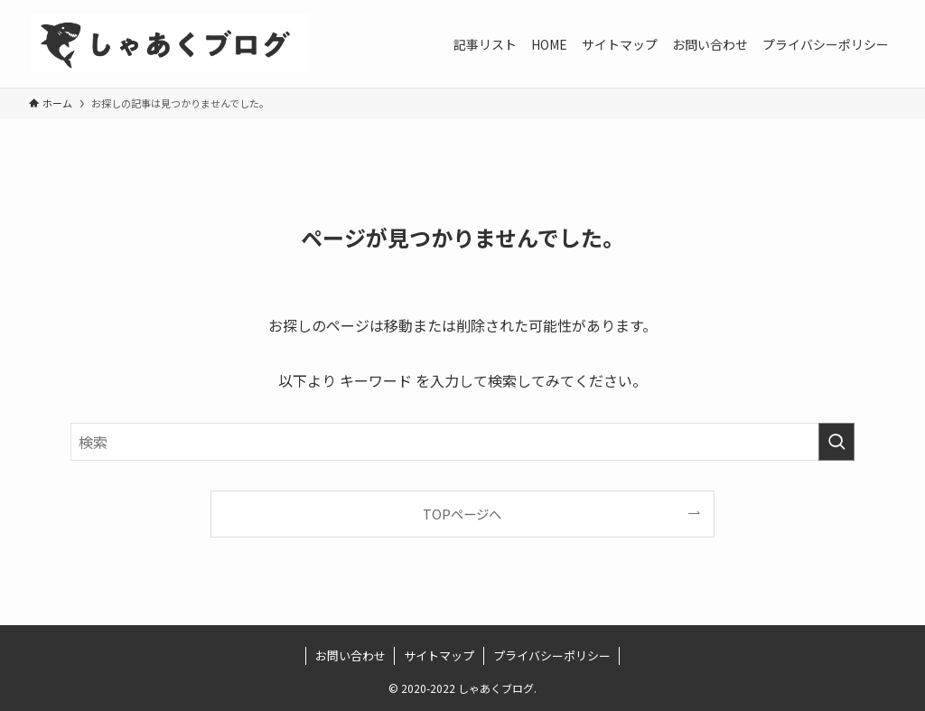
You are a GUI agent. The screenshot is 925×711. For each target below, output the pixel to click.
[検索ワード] (462, 442)
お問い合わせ (350, 655)
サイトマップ (439, 655)
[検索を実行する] (836, 442)
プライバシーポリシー (552, 655)
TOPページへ (462, 513)
